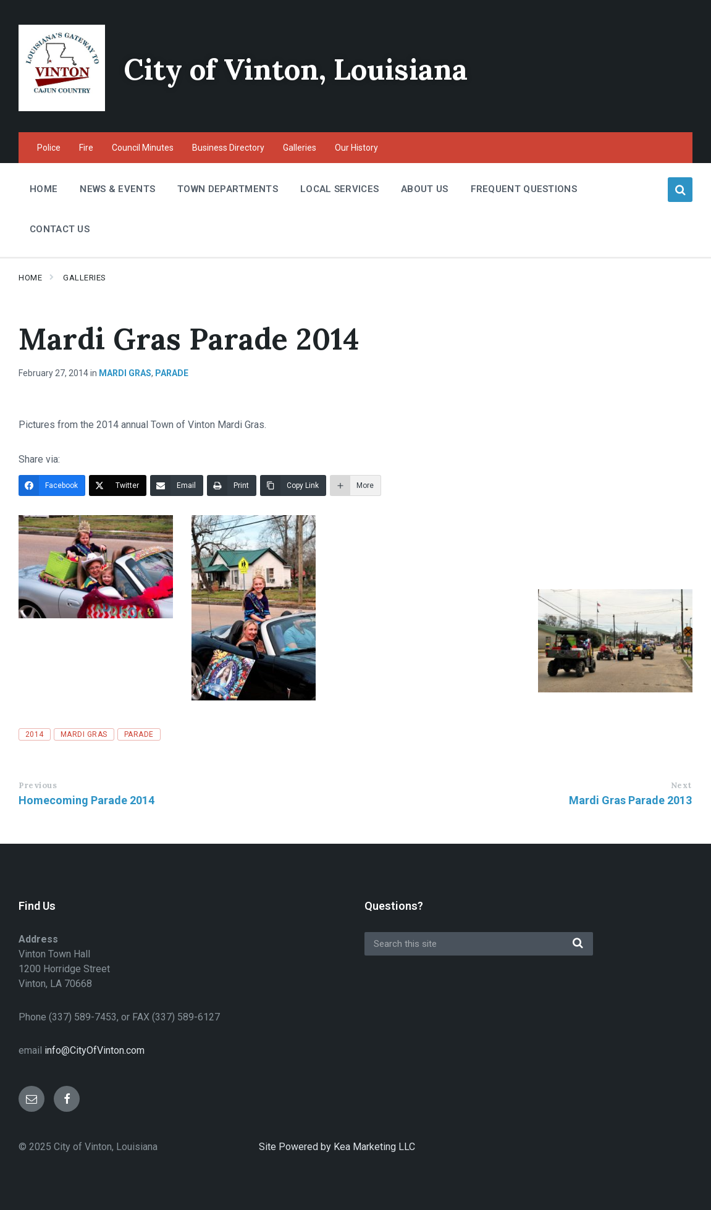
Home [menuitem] (43, 189)
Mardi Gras (125, 373)
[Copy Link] (293, 485)
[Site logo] (62, 108)
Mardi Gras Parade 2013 (630, 800)
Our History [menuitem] (356, 148)
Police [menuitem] (49, 148)
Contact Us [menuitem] (60, 229)
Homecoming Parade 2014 (86, 800)
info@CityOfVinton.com (94, 1050)
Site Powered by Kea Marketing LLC (337, 1147)
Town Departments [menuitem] (227, 189)
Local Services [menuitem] (339, 189)
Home (30, 277)
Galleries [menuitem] (299, 148)
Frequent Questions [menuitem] (524, 189)
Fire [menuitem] (86, 148)
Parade (171, 373)
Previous (38, 785)
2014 (34, 734)
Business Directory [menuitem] (228, 148)
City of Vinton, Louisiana (301, 69)
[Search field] (478, 944)
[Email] (176, 485)
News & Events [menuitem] (117, 189)
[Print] (231, 485)
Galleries (84, 277)
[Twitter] (117, 485)
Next (681, 785)
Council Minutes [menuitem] (143, 148)
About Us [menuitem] (424, 189)
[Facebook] (52, 485)
